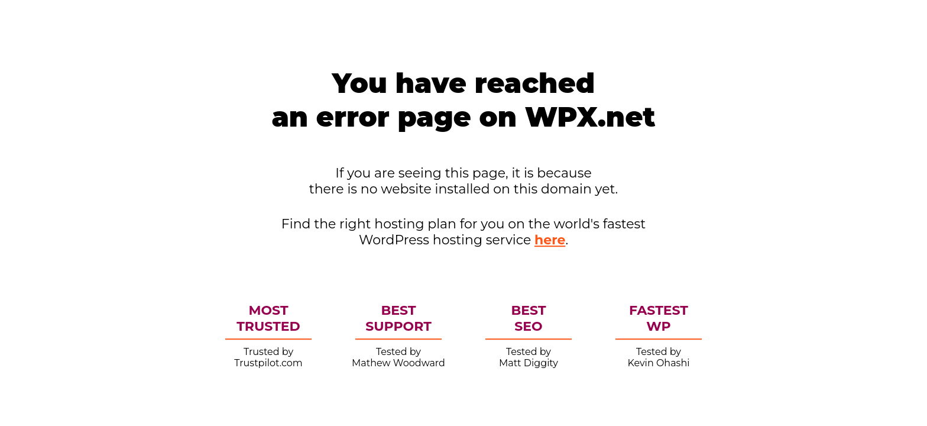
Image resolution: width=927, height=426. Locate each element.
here (549, 240)
